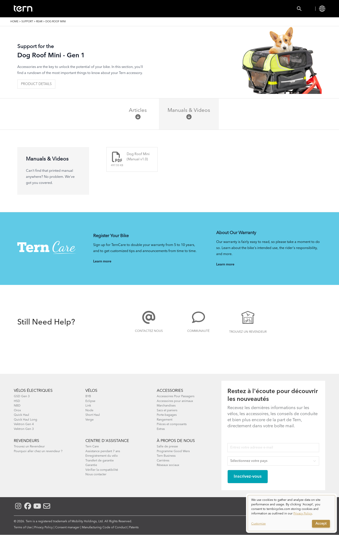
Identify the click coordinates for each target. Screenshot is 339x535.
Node (89, 410)
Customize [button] (258, 523)
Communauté (198, 331)
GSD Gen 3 (22, 396)
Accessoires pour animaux (175, 401)
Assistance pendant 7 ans (102, 451)
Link (88, 405)
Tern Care (92, 446)
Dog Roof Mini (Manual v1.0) (138, 157)
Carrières (163, 460)
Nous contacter (95, 474)
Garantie (91, 465)
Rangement (164, 419)
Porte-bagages (167, 414)
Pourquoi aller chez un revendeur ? (38, 451)
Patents (134, 527)
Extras (161, 429)
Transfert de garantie (99, 460)
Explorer (175, 8)
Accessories (92, 8)
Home (14, 21)
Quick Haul (21, 414)
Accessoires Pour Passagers (175, 396)
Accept (320, 523)
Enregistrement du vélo (101, 455)
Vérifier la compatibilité (101, 469)
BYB (88, 396)
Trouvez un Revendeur (248, 331)
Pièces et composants (172, 424)
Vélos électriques (33, 391)
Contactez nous (149, 331)
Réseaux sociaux (168, 465)
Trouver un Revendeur (135, 8)
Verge (89, 419)
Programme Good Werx (173, 451)
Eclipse (90, 401)
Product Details (36, 84)
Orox (17, 410)
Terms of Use (23, 527)
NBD (17, 405)
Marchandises (166, 405)
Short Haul (92, 414)
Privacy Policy (43, 527)
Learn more (102, 261)
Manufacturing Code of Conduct (104, 527)
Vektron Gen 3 (24, 429)
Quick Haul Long (25, 419)
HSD (17, 401)
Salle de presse (167, 446)
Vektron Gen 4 (24, 424)
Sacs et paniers (167, 410)
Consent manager (67, 527)
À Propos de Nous (176, 441)
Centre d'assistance (107, 441)
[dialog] (291, 513)
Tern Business (166, 455)
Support (202, 8)
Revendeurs (26, 441)
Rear (39, 21)
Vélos (65, 8)
